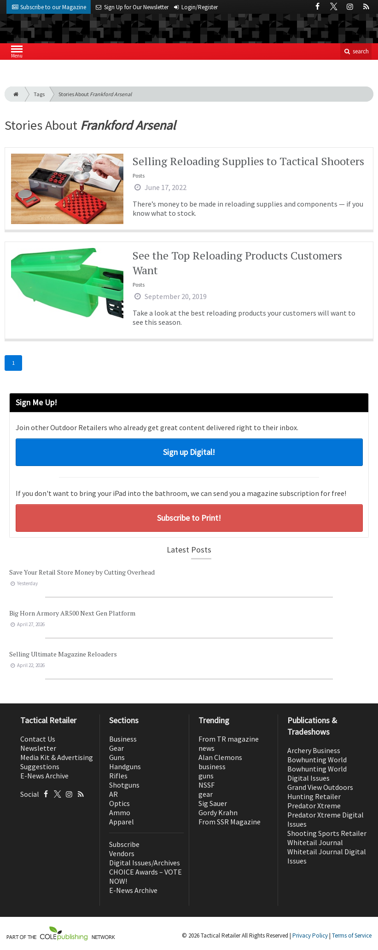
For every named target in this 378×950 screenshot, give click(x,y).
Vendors (121, 853)
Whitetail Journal (315, 842)
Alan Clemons (220, 757)
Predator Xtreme (314, 805)
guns (206, 775)
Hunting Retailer (314, 796)
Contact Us (37, 738)
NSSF (206, 784)
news (206, 748)
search (356, 51)
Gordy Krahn (218, 812)
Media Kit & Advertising (56, 757)
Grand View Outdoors (320, 787)
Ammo (119, 812)
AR (113, 794)
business (212, 766)
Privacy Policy (310, 935)
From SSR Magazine (229, 821)
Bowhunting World (317, 759)
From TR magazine (228, 738)
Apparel (121, 821)
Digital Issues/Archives (144, 862)
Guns (117, 757)
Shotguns (124, 784)
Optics (119, 803)
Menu (17, 53)
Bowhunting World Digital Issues (317, 773)
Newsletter (38, 748)
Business (123, 738)
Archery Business (313, 750)
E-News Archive (44, 775)
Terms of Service (352, 935)
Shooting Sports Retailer (326, 833)
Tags (39, 94)
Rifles (118, 775)
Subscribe (124, 844)
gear (205, 794)
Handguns (125, 766)
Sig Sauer (212, 803)
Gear (116, 748)
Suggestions (39, 766)
